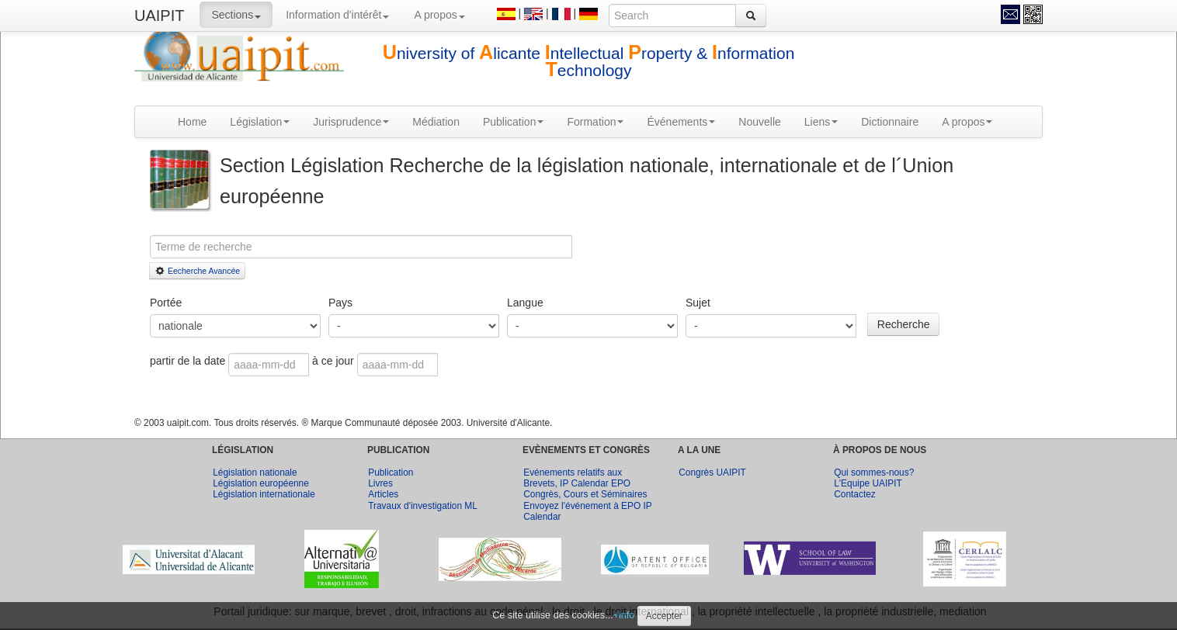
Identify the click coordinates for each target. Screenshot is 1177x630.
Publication (513, 122)
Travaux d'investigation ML (422, 505)
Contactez (855, 494)
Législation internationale (264, 494)
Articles (383, 494)
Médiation (436, 122)
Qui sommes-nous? (874, 472)
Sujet (698, 302)
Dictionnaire (889, 122)
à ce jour (332, 361)
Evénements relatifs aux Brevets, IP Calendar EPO (576, 478)
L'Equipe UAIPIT (868, 483)
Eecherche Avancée (197, 270)
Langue (525, 302)
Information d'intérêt (337, 15)
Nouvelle (759, 122)
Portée (166, 302)
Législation (260, 122)
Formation (595, 122)
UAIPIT (159, 15)
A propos (439, 15)
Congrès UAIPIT (712, 472)
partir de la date (189, 361)
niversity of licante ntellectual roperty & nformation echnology (589, 61)
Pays (340, 302)
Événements (681, 122)
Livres (380, 483)
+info (624, 615)
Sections (236, 15)
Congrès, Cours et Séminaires (585, 494)
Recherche (903, 324)
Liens (821, 122)
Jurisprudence (351, 122)
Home (192, 122)
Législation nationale (255, 472)
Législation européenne (261, 483)
